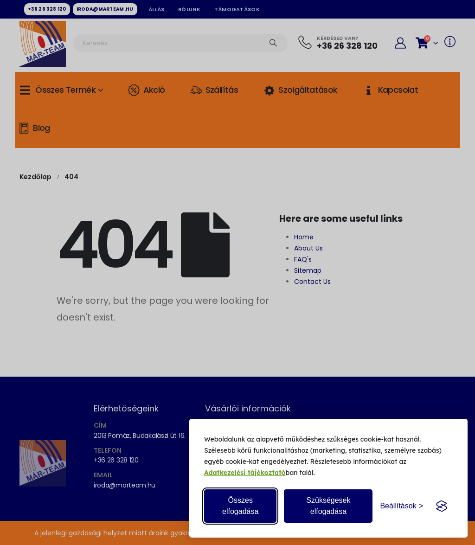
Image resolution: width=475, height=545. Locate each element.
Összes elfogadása (240, 505)
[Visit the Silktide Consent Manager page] (441, 506)
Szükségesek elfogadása (328, 505)
